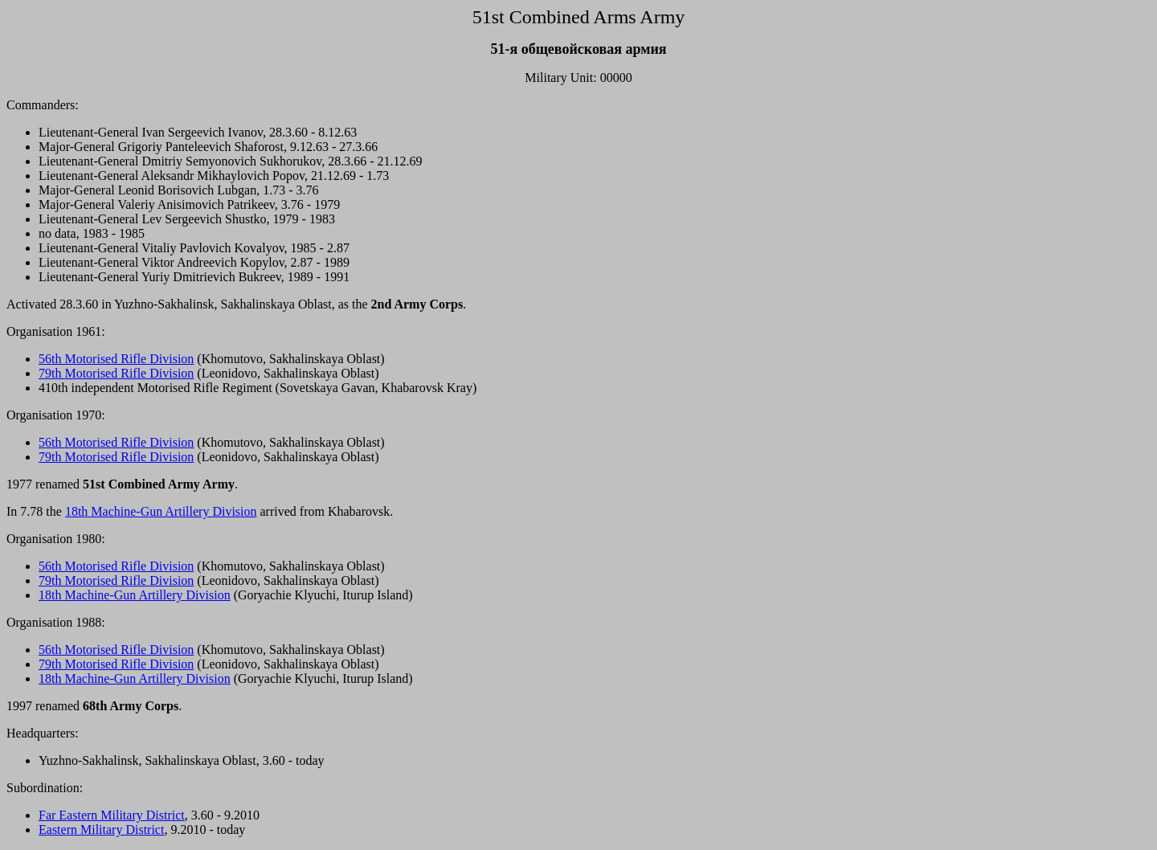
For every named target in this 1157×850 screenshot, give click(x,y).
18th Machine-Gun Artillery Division (161, 511)
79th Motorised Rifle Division (116, 373)
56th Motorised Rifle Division (116, 359)
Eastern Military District (101, 829)
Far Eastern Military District (112, 815)
